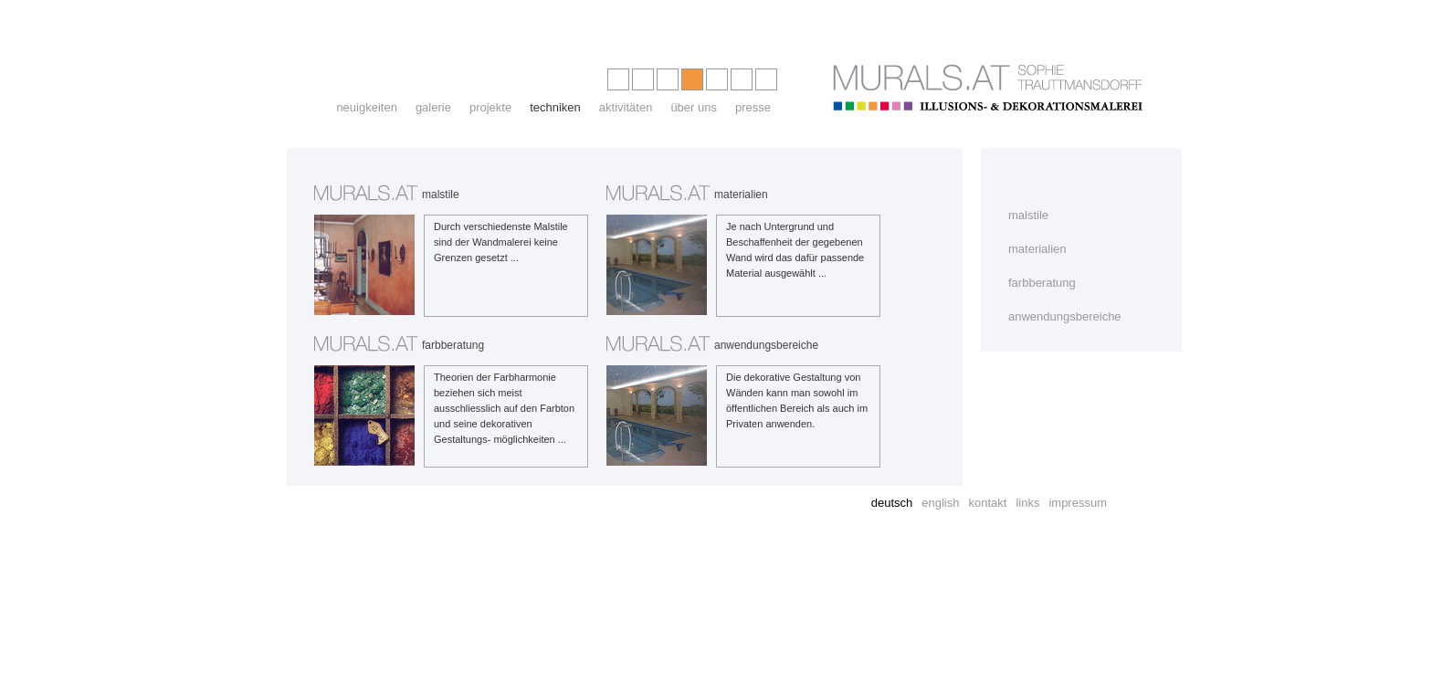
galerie (433, 107)
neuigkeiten (366, 107)
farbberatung (1042, 282)
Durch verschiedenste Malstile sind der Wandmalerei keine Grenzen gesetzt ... (501, 242)
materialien (1037, 249)
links (1027, 503)
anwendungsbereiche (1064, 316)
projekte (490, 107)
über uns (693, 107)
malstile (1028, 215)
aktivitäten (626, 107)
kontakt (987, 503)
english (940, 503)
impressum (1077, 503)
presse (753, 107)
